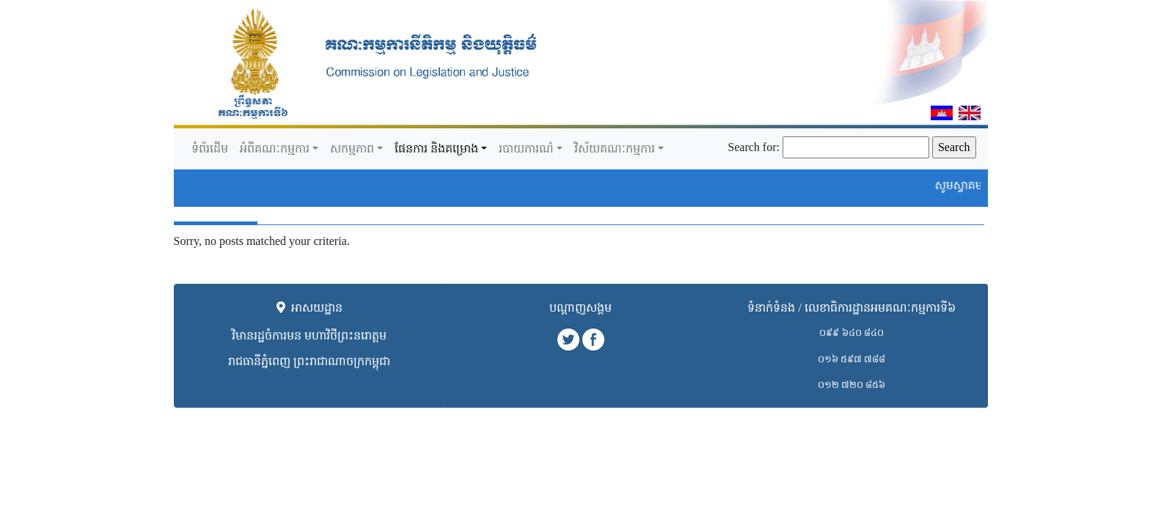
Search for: (754, 147)
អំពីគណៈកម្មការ (275, 148)
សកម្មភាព (352, 148)
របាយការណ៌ (526, 148)
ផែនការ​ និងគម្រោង (436, 148)
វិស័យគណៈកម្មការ (614, 148)
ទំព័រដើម (209, 148)
